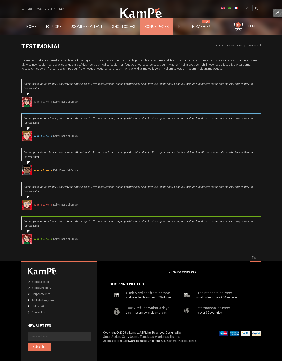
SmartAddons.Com (115, 336)
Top (254, 257)
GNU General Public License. (179, 340)
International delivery (213, 308)
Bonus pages (234, 45)
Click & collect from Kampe (148, 293)
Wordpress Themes (167, 336)
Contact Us (39, 312)
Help (61, 8)
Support (26, 8)
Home (219, 45)
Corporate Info (41, 294)
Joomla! (108, 340)
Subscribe (39, 346)
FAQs (38, 8)
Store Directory (41, 287)
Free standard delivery (214, 293)
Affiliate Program (43, 300)
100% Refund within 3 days (148, 308)
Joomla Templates (141, 336)
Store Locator (40, 281)
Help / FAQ (38, 306)
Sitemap (50, 8)
